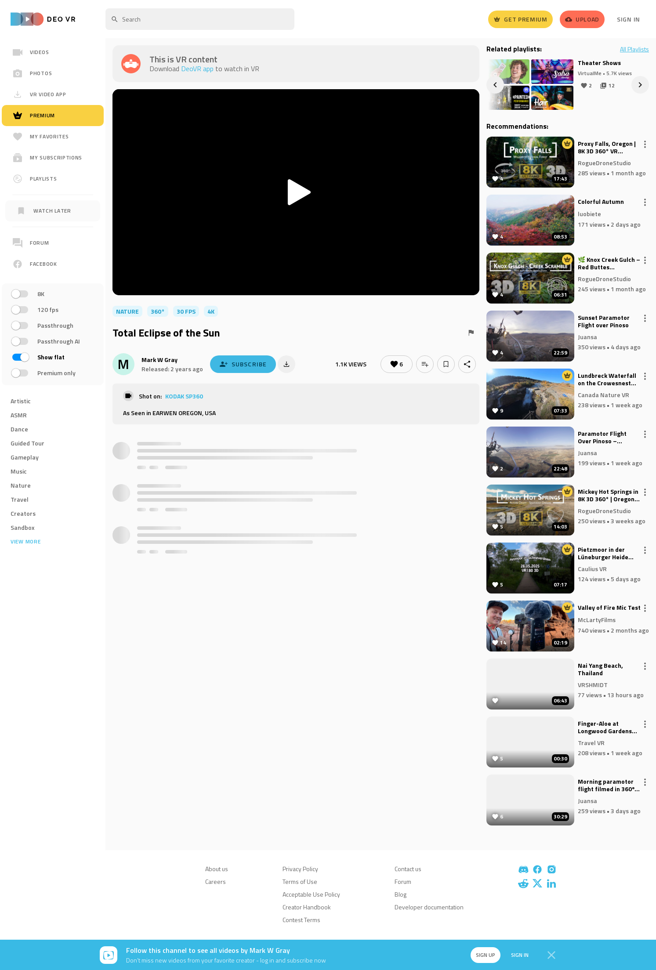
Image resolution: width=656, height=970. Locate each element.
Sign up (485, 955)
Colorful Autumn (601, 202)
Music (19, 471)
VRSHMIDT (593, 684)
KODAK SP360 (184, 396)
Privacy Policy (300, 868)
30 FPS (186, 311)
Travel (20, 499)
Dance (19, 429)
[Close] (551, 955)
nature (127, 311)
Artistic (21, 400)
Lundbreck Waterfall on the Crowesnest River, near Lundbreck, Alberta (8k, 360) (609, 379)
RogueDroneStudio (604, 162)
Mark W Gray (159, 359)
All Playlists (634, 49)
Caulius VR (592, 568)
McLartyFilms (597, 619)
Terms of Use (300, 881)
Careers (215, 881)
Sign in (520, 955)
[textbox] (199, 19)
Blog (400, 894)
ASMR (19, 415)
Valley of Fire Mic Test (609, 608)
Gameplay (25, 457)
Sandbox (23, 527)
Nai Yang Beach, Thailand (600, 669)
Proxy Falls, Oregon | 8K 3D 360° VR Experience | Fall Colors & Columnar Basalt (607, 147)
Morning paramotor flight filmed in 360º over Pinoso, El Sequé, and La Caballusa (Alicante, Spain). (609, 785)
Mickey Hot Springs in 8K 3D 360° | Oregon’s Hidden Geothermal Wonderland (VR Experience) (608, 495)
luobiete (589, 213)
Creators (23, 513)
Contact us (408, 868)
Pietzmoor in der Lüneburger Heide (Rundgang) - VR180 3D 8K (606, 553)
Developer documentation (429, 907)
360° (158, 311)
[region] (52, 317)
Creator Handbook (307, 907)
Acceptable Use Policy (311, 894)
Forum (403, 881)
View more (25, 541)
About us (216, 868)
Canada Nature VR (603, 394)
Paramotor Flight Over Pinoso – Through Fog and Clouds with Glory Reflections (602, 437)
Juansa (587, 336)
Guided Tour (27, 443)
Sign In (628, 19)
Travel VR (591, 742)
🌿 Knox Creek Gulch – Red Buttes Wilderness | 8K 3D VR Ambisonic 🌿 (609, 263)
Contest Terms (301, 919)
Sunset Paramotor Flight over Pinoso (604, 321)
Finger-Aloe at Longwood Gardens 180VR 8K (605, 727)
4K (210, 311)
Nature (21, 485)
